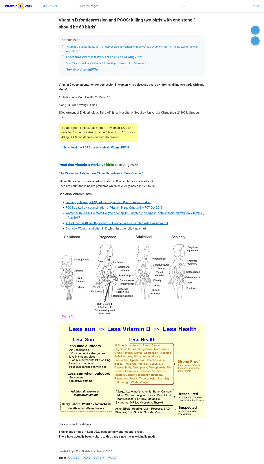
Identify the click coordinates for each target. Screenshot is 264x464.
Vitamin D (99, 458)
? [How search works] (182, 6)
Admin (256, 6)
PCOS (87, 458)
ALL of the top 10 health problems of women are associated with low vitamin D (116, 223)
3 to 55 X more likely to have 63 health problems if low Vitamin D (106, 63)
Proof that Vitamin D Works (80, 165)
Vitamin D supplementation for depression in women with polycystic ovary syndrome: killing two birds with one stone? (132, 49)
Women (112, 458)
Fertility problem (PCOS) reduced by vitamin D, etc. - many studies (108, 202)
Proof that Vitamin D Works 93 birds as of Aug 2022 (104, 57)
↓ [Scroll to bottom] (255, 41)
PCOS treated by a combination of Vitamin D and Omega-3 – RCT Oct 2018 (113, 207)
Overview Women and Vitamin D (86, 228)
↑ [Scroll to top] (255, 30)
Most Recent (50, 6)
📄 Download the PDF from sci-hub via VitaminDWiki (94, 147)
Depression (74, 458)
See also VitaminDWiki (82, 69)
